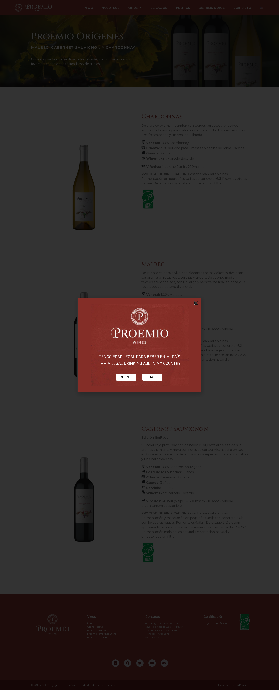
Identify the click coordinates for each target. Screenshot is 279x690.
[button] (196, 302)
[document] (139, 345)
